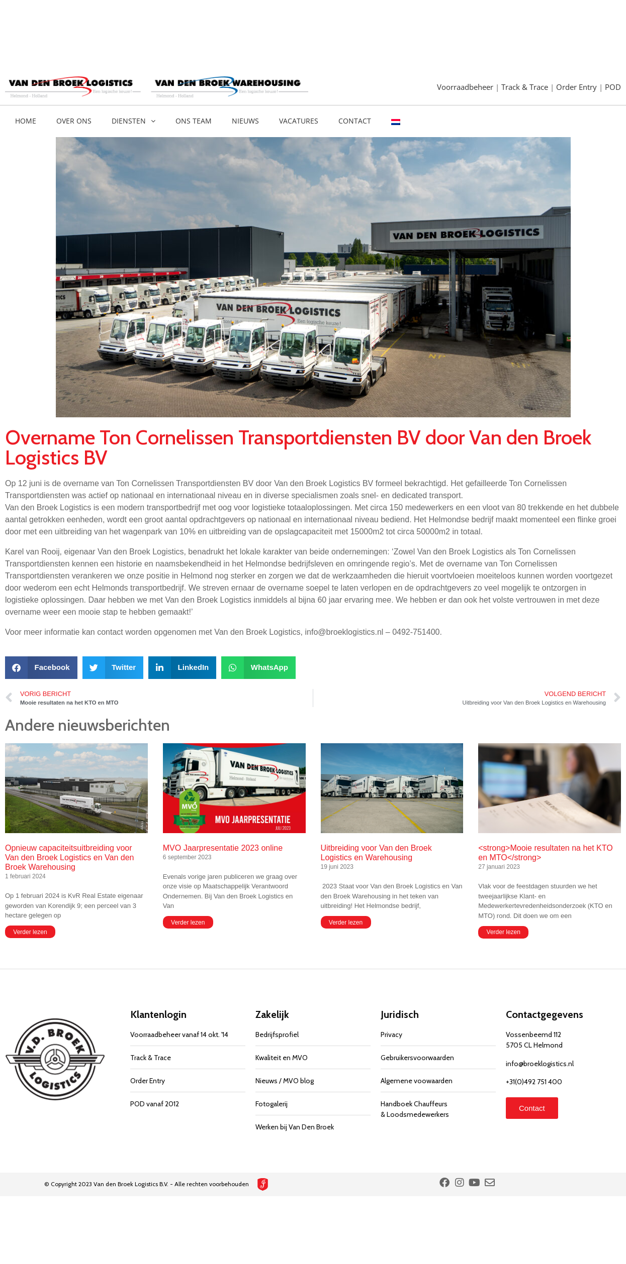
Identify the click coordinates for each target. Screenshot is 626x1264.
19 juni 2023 (337, 866)
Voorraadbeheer (466, 87)
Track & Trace (525, 87)
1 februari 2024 (25, 876)
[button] (41, 667)
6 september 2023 (187, 857)
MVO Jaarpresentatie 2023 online (223, 848)
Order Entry (577, 87)
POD (613, 87)
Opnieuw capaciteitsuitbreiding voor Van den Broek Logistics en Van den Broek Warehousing (69, 857)
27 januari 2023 (499, 866)
